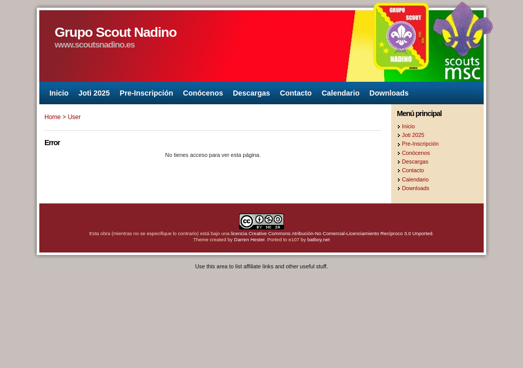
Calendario (341, 93)
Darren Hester (249, 239)
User (74, 117)
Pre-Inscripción (146, 93)
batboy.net (318, 239)
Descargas (251, 93)
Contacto (296, 93)
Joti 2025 (94, 93)
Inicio (59, 93)
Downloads (389, 93)
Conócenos (203, 93)
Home (52, 117)
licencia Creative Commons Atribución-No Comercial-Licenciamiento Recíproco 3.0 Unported (332, 233)
